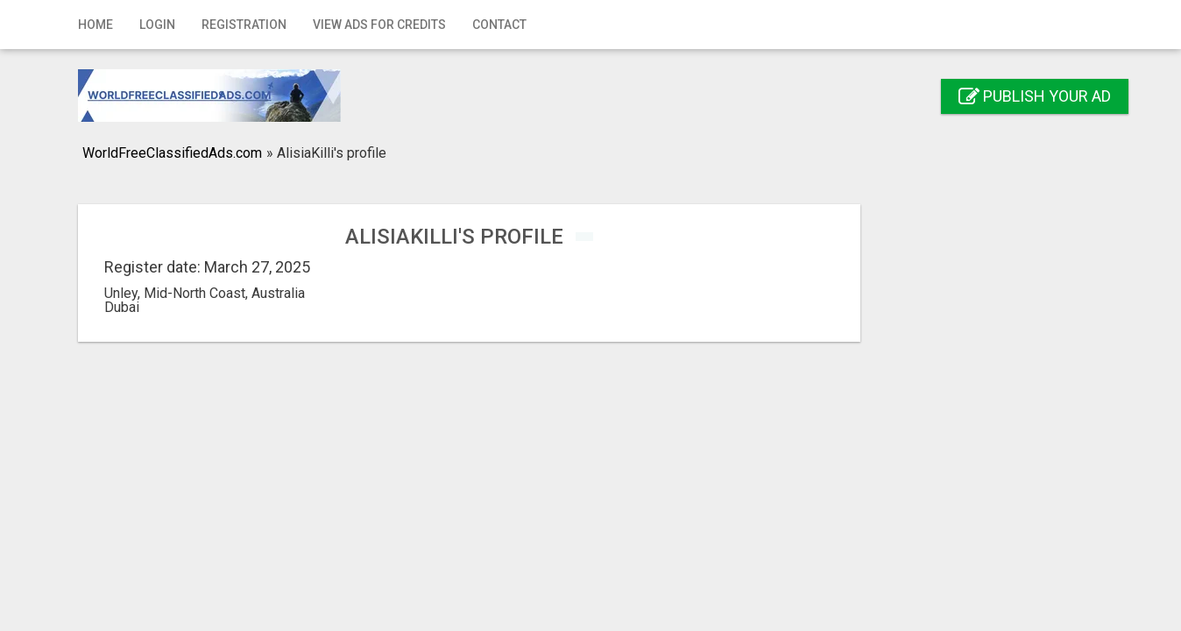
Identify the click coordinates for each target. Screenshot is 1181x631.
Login (157, 25)
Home (95, 25)
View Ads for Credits (379, 25)
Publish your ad (1034, 96)
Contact (499, 25)
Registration (244, 25)
